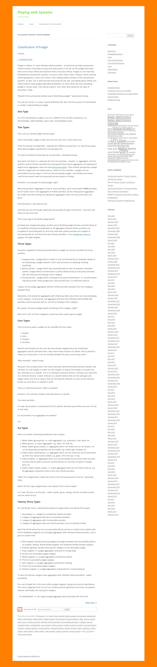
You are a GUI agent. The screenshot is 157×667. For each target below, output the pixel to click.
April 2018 (111, 325)
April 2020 (111, 252)
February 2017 (113, 368)
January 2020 (112, 261)
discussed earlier (59, 167)
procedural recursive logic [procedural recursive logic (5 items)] (125, 154)
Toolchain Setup (114, 88)
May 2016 (111, 396)
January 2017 (112, 371)
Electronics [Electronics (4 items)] (132, 130)
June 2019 (111, 283)
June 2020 (111, 246)
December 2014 (113, 447)
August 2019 (112, 277)
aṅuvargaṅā (81, 616)
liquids (26, 625)
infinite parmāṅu (33, 622)
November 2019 (114, 267)
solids (79, 628)
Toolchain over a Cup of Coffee (119, 91)
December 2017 (113, 338)
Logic (110, 66)
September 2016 (114, 383)
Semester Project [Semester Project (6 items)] (114, 160)
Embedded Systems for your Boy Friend (123, 94)
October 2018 (113, 307)
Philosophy (40, 616)
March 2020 (112, 255)
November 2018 (114, 304)
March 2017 (112, 365)
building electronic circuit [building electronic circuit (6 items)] (117, 125)
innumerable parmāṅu (69, 622)
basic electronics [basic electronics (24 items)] (119, 117)
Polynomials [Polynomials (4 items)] (112, 154)
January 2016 (112, 408)
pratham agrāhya (31, 628)
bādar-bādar (27, 619)
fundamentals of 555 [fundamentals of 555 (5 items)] (115, 136)
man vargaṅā (46, 625)
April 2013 (111, 508)
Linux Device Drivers (115, 60)
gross (25, 622)
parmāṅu (79, 625)
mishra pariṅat (57, 625)
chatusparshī (60, 619)
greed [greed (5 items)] (131, 138)
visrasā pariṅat (74, 631)
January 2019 (112, 298)
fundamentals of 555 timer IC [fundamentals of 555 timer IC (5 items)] (118, 138)
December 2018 (113, 301)
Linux (110, 57)
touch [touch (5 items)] (129, 161)
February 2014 (113, 478)
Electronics (112, 51)
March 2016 (112, 402)
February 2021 (113, 222)
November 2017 (114, 341)
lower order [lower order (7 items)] (113, 148)
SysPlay (21, 24)
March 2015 (112, 438)
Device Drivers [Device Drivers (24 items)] (122, 128)
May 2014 (111, 469)
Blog (31, 24)
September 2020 (114, 237)
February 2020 (113, 258)
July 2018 (111, 316)
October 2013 (113, 490)
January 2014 (112, 481)
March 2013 (112, 511)
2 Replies (21, 53)
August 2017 (112, 350)
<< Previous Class (25, 59)
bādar (20, 619)
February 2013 (113, 514)
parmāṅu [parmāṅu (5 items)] (132, 152)
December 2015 (113, 411)
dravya (86, 619)
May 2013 (111, 505)
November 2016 (114, 377)
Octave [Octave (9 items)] (115, 152)
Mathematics (113, 69)
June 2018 (111, 319)
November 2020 (114, 231)
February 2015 (113, 441)
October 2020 (113, 234)
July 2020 (111, 243)
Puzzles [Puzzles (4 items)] (110, 156)
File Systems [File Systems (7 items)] (131, 134)
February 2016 (113, 405)
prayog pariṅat (44, 628)
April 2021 (111, 216)
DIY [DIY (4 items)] (134, 128)
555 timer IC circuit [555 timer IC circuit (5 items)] (122, 114)
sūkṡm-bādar (28, 631)
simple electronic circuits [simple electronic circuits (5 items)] (129, 160)
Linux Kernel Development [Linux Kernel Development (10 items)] (121, 143)
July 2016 (111, 389)
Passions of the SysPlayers (50, 24)
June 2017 (111, 356)
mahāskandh (35, 625)
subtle (93, 628)
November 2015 (114, 414)
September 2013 (114, 493)
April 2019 (111, 289)
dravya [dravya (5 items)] (110, 130)
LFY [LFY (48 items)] (114, 140)
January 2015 (112, 444)
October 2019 (113, 271)
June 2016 (111, 392)
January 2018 (112, 335)
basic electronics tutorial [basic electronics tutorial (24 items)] (119, 121)
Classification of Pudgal (33, 47)
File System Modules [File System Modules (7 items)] (116, 134)
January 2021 (112, 225)
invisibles (82, 622)
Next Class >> (91, 602)
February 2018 (113, 332)
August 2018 (112, 313)
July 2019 (111, 280)
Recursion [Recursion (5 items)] (116, 156)
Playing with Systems (35, 12)
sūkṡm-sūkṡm (39, 631)
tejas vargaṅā (50, 631)
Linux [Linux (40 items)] (121, 140)
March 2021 (112, 219)
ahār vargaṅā (59, 616)
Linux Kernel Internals (116, 63)
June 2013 (111, 502)
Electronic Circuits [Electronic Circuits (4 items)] (122, 130)
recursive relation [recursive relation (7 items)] (115, 157)
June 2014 (111, 466)
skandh (73, 628)
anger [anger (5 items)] (131, 114)
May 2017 (111, 359)
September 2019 (114, 274)
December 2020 (113, 228)
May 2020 (111, 249)
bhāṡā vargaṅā (49, 619)
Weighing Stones (114, 100)
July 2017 (111, 353)
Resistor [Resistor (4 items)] (125, 158)
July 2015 (111, 426)
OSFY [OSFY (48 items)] (123, 151)
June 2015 (111, 429)
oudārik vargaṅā (69, 625)
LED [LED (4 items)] (109, 141)
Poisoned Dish (113, 97)
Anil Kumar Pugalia (25, 634)
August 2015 (112, 423)
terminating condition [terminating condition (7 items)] (117, 161)
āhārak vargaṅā (70, 616)
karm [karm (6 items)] (135, 137)
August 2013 (112, 496)
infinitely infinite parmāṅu (50, 622)
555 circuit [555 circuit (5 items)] (111, 114)
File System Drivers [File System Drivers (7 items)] (116, 132)
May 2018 (111, 322)
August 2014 (112, 460)
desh (81, 619)
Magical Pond (130, 200)
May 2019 (111, 286)
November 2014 (114, 450)
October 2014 (113, 453)
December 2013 (113, 484)
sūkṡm (20, 631)
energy (92, 619)
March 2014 (112, 475)
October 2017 (113, 344)
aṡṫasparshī (91, 616)
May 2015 (111, 432)
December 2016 (113, 374)
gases (20, 622)
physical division (90, 625)
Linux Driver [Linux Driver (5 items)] (131, 141)
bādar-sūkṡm (38, 619)
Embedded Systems (115, 54)
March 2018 (112, 328)
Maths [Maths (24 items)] (122, 148)
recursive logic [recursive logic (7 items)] (126, 156)
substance (86, 628)
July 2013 (111, 499)
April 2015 (111, 435)
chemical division (72, 619)
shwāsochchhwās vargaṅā (60, 628)
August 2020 (112, 240)
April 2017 (111, 362)
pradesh (21, 628)
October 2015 (113, 417)
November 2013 (114, 487)
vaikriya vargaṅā (62, 631)
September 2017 (114, 347)
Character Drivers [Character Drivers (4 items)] (133, 125)
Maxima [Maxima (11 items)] (131, 148)
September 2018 (114, 310)
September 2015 (114, 420)
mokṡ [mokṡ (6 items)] (110, 152)
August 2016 (112, 386)
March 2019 (112, 292)
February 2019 (113, 295)
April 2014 (111, 472)
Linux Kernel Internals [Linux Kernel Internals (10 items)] (118, 145)
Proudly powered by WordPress (29, 656)
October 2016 (113, 380)
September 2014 (114, 457)
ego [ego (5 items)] (114, 130)
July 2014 (111, 463)
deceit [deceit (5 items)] (110, 128)
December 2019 (113, 264)
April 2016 (111, 399)
